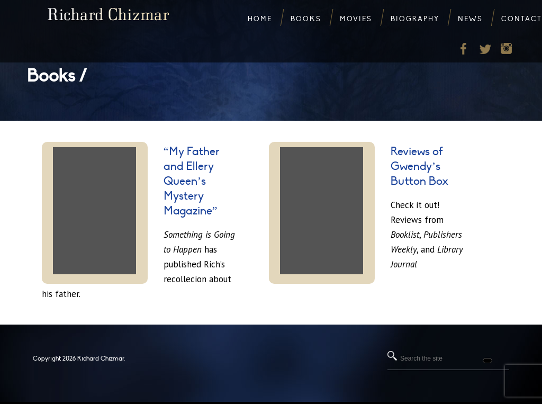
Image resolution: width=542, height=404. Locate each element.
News (470, 19)
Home (260, 19)
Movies (356, 19)
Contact (521, 19)
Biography (415, 19)
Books (306, 19)
